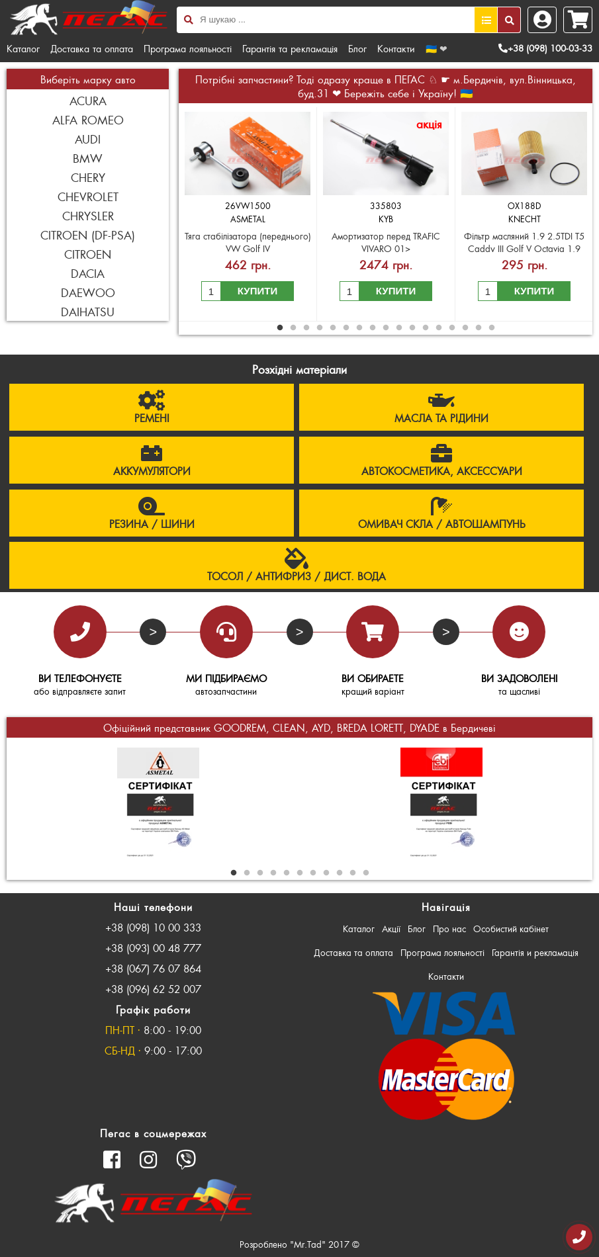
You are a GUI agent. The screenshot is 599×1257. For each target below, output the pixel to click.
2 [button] (293, 328)
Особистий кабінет (511, 928)
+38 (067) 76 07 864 (153, 968)
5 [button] (333, 328)
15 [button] (465, 328)
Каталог (23, 48)
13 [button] (438, 328)
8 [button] (372, 328)
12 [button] (425, 328)
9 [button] (385, 328)
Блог (357, 48)
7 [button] (359, 328)
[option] (248, 214)
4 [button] (319, 328)
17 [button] (491, 328)
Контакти (396, 48)
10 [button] (399, 328)
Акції (391, 928)
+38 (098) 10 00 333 (153, 927)
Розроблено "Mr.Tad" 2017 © (299, 1244)
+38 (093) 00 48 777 (153, 948)
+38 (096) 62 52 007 (153, 989)
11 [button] (412, 328)
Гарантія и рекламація (535, 952)
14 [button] (452, 328)
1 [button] (280, 328)
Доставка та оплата (91, 48)
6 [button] (346, 328)
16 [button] (478, 328)
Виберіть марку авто (88, 79)
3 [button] (306, 328)
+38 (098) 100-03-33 (545, 48)
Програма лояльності (188, 48)
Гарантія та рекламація (290, 48)
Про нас (449, 928)
